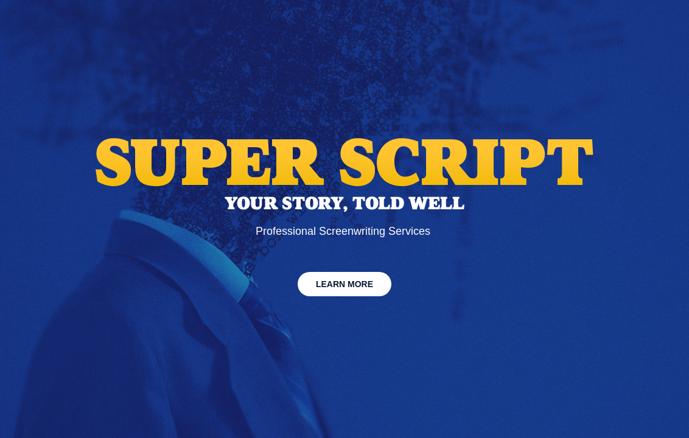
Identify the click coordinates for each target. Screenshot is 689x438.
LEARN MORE (344, 284)
